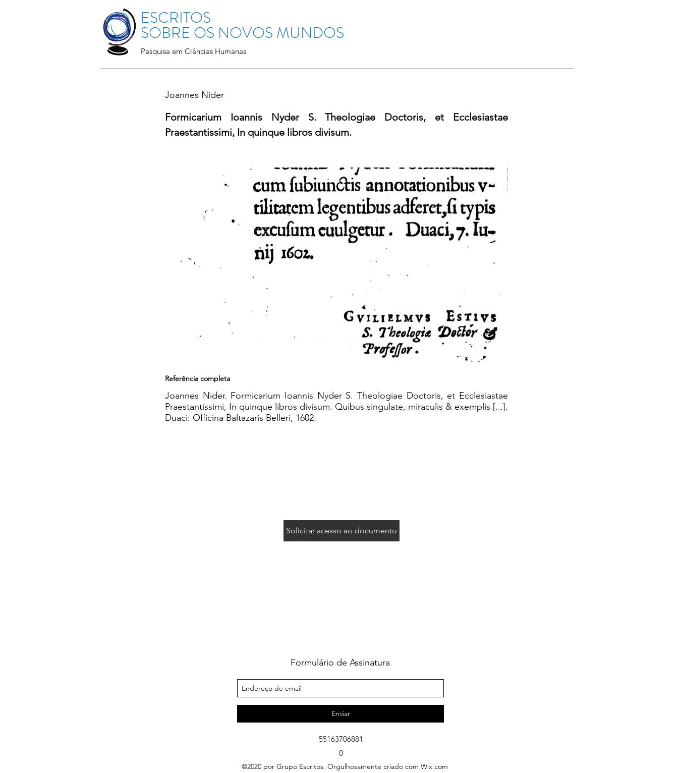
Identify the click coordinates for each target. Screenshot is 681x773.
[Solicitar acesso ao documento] (341, 530)
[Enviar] (340, 714)
